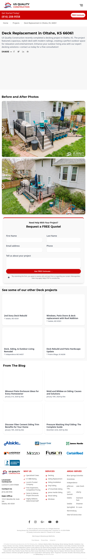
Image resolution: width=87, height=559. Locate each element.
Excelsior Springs (39, 546)
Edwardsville (27, 546)
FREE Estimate (76, 15)
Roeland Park (79, 551)
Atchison (40, 544)
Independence (72, 483)
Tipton (52, 553)
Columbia (79, 476)
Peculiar (22, 551)
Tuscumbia (64, 553)
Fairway (47, 546)
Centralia (9, 546)
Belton (50, 544)
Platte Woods (42, 551)
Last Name (52, 236)
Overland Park (7, 551)
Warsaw (83, 553)
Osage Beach (69, 550)
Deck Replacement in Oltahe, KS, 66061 (40, 23)
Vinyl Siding (52, 486)
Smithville (14, 553)
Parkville (17, 551)
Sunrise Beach (38, 553)
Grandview (71, 480)
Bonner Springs (64, 544)
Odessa (59, 550)
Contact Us (52, 540)
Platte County (34, 551)
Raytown (61, 551)
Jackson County (31, 548)
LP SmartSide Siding (55, 490)
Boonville (71, 544)
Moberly (40, 550)
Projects (16, 23)
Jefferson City (38, 548)
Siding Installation (54, 483)
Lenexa (4, 550)
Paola (13, 551)
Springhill (26, 553)
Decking (51, 476)
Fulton (51, 546)
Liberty (78, 492)
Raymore (56, 551)
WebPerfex (51, 536)
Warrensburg (71, 511)
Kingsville (53, 548)
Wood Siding (52, 496)
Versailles (70, 553)
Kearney (48, 548)
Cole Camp (15, 546)
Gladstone (61, 546)
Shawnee (79, 504)
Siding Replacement (55, 479)
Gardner (55, 546)
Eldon (33, 546)
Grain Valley (67, 546)
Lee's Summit (79, 548)
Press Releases (35, 540)
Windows (51, 500)
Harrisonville (80, 546)
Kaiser (44, 548)
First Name (11, 236)
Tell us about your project (18, 255)
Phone (50, 246)
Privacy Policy (44, 540)
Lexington (9, 550)
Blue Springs (71, 476)
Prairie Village (49, 551)
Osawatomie (76, 550)
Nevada (45, 550)
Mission (28, 550)
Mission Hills (34, 550)
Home (5, 23)
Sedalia (69, 504)
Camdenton (77, 544)
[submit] (43, 271)
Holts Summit (14, 548)
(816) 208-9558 (11, 16)
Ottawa (82, 550)
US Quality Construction (38, 529)
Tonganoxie (58, 553)
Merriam (23, 550)
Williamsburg (39, 555)
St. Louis (79, 508)
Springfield (71, 508)
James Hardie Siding (55, 493)
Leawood (73, 548)
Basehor (46, 544)
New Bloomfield (52, 550)
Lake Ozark (80, 487)
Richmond (67, 551)
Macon (19, 550)
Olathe (69, 498)
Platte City (27, 551)
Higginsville (7, 548)
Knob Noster (60, 548)
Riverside (73, 551)
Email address (13, 246)
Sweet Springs (46, 553)
